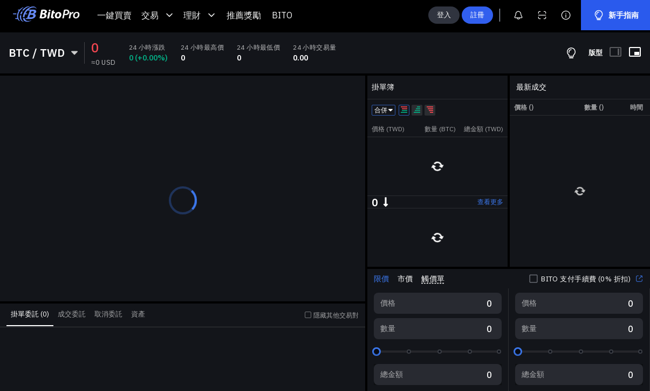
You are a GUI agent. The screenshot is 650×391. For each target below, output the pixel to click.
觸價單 (432, 279)
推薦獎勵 (244, 15)
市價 (405, 279)
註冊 (477, 14)
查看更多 (490, 202)
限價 (381, 279)
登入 (444, 14)
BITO (282, 15)
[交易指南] (571, 53)
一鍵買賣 (114, 15)
